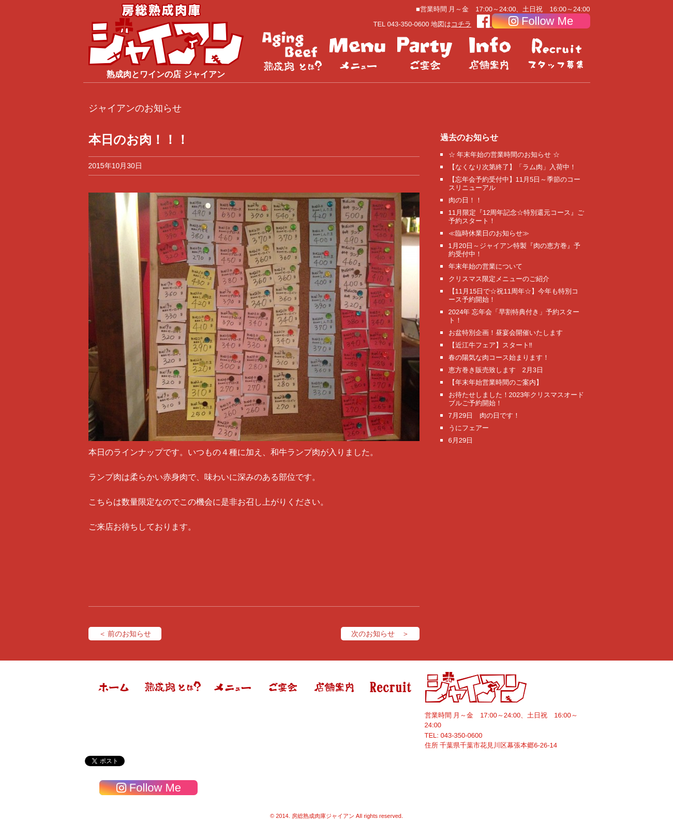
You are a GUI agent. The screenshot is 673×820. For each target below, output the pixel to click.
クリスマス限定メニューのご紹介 (498, 279)
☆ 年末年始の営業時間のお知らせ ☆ (504, 154)
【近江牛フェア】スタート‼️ (490, 345)
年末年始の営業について (485, 266)
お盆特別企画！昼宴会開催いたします (505, 332)
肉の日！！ (465, 200)
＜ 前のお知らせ (125, 633)
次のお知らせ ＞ (380, 633)
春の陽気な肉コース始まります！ (498, 357)
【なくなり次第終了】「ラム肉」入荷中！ (512, 167)
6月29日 (460, 440)
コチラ (461, 24)
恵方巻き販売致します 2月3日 (495, 370)
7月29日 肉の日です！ (484, 415)
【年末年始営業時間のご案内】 (495, 382)
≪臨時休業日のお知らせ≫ (488, 233)
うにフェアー (468, 428)
